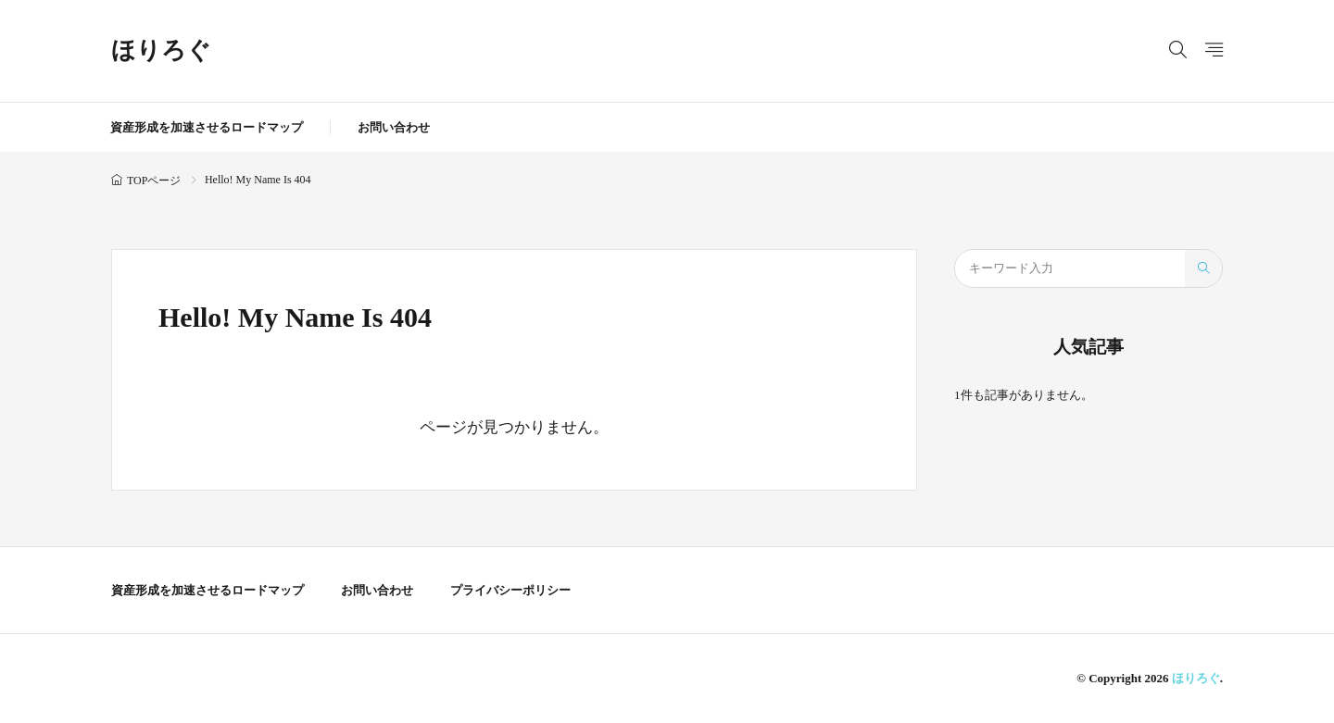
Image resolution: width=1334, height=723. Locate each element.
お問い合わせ (394, 127)
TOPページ (154, 180)
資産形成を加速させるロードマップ (206, 127)
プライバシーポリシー (510, 590)
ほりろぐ (161, 51)
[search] (1203, 268)
